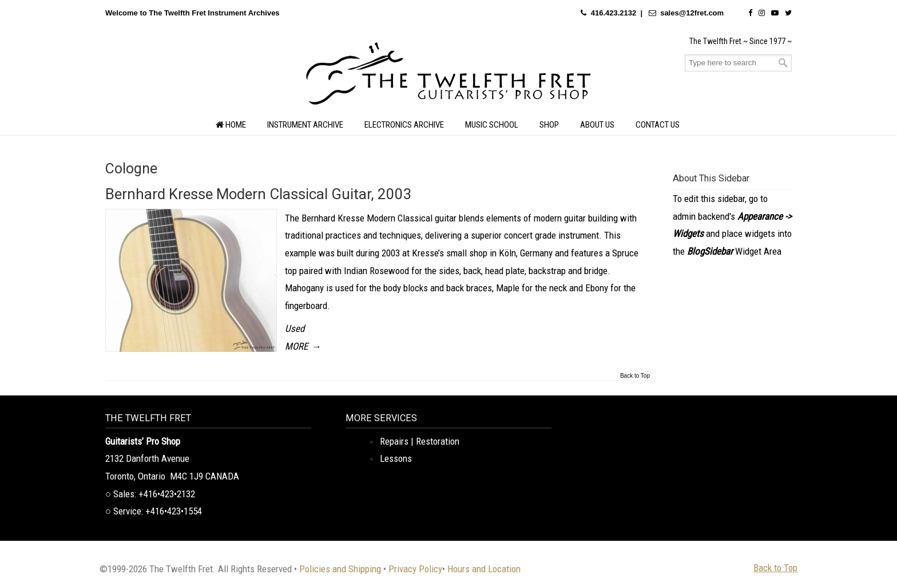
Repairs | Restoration (419, 441)
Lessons (396, 458)
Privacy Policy (415, 569)
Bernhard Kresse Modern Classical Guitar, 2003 (258, 194)
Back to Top (635, 376)
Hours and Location (484, 569)
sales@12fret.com (692, 13)
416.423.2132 (614, 13)
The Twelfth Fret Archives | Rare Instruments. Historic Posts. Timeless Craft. (448, 77)
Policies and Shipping (340, 569)
